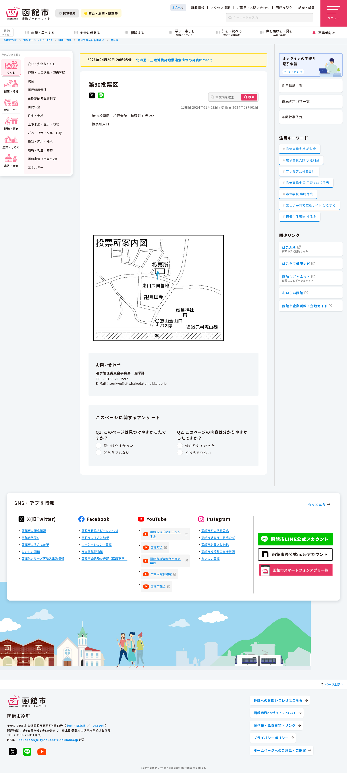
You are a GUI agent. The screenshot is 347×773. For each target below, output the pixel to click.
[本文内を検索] (233, 97)
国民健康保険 (37, 89)
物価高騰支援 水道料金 (303, 160)
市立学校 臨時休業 (299, 194)
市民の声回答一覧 (296, 101)
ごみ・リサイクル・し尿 (45, 133)
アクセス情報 (220, 7)
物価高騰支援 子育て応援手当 (307, 182)
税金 (31, 81)
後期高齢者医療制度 (42, 98)
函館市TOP (10, 40)
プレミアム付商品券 (300, 171)
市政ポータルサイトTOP (37, 40)
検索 (251, 97)
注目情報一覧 (292, 85)
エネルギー (35, 167)
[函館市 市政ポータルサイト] (28, 13)
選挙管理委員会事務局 (91, 40)
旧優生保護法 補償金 (301, 216)
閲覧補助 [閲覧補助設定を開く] (67, 13)
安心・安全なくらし (42, 64)
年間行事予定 (292, 116)
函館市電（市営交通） (43, 159)
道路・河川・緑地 (40, 141)
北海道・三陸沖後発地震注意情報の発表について (174, 59)
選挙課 (114, 40)
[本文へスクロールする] (178, 7)
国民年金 (34, 107)
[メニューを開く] (333, 13)
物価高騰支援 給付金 (301, 149)
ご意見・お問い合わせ (253, 7)
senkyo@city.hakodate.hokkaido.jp (138, 383)
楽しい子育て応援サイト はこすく (311, 205)
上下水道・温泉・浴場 (43, 124)
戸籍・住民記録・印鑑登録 (46, 72)
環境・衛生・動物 (40, 150)
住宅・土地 (35, 115)
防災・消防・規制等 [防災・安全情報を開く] (101, 13)
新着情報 (197, 7)
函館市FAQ (284, 7)
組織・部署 (306, 7)
